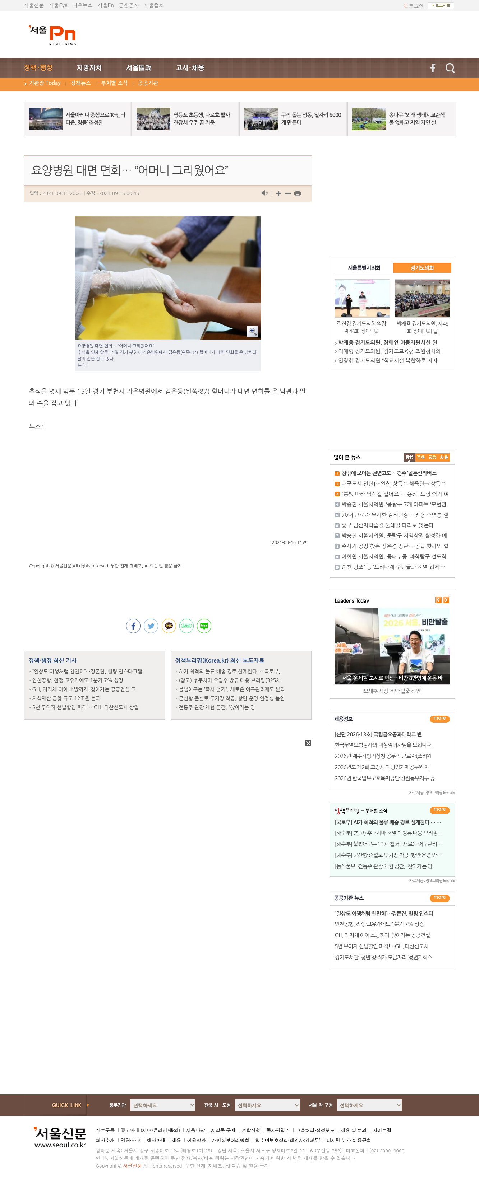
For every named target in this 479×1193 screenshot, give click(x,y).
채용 (176, 1140)
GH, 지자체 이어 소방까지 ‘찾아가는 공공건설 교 (84, 689)
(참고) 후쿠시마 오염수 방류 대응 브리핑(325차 (230, 680)
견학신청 (250, 1130)
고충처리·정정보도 (315, 1130)
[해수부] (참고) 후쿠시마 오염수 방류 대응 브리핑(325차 (394, 833)
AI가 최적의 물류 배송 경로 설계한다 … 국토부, (229, 671)
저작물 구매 (223, 1130)
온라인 (160, 1130)
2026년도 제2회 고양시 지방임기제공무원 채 (382, 767)
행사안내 (156, 1140)
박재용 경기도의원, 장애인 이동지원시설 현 (387, 342)
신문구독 (105, 1130)
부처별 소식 (114, 83)
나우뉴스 (83, 5)
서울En (106, 5)
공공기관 (148, 83)
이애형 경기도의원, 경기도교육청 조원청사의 (389, 351)
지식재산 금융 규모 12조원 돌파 (66, 698)
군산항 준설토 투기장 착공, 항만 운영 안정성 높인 (232, 698)
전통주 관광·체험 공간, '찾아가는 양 (217, 707)
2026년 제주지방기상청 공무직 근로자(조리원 (383, 756)
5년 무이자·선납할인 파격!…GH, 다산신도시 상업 (85, 707)
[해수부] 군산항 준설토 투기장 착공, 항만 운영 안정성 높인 (396, 855)
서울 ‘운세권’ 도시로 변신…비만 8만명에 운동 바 (392, 678)
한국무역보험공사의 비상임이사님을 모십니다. (384, 745)
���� (409, 457)
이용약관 (196, 1140)
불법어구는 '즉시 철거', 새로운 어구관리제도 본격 (232, 689)
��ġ (421, 457)
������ (440, 898)
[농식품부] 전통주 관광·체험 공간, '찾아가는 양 (383, 866)
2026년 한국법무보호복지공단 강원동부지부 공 (385, 778)
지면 (146, 1130)
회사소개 (105, 1140)
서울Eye (58, 5)
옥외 (173, 1130)
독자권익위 (278, 1130)
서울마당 (195, 1130)
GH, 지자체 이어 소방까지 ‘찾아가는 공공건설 (382, 935)
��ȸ (444, 457)
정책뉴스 (81, 83)
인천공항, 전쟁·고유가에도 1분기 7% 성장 (78, 680)
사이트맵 (382, 1130)
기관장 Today (45, 83)
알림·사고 (131, 1140)
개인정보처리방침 (230, 1140)
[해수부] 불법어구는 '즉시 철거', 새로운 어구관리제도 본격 (396, 844)
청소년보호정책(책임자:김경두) (287, 1140)
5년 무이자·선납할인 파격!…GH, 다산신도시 (381, 946)
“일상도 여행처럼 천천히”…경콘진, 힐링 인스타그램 (87, 671)
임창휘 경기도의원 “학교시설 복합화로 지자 (388, 360)
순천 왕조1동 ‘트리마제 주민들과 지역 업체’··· (393, 567)
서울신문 (34, 5)
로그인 (416, 5)
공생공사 (129, 5)
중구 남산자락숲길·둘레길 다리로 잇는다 (388, 525)
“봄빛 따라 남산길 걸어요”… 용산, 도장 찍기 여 (395, 494)
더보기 (440, 719)
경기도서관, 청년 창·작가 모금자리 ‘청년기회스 (383, 957)
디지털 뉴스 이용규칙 (348, 1140)
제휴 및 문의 (354, 1130)
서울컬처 (154, 5)
